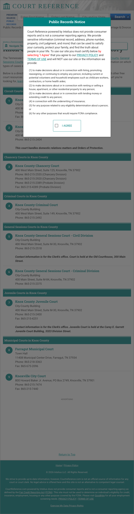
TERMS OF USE (36, 59)
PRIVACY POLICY (87, 55)
